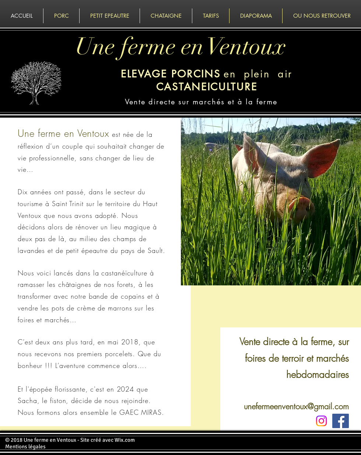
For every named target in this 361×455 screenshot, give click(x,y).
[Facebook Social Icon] (339, 421)
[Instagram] (321, 421)
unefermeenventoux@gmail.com (296, 406)
